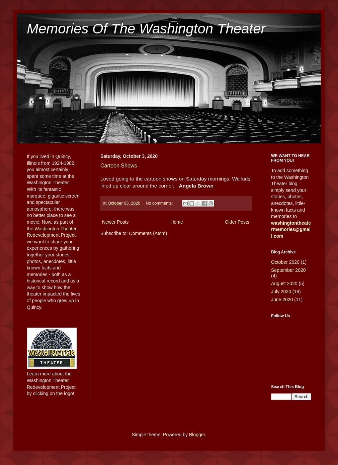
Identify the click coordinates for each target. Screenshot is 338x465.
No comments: (160, 203)
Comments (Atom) (148, 233)
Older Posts (237, 222)
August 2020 (284, 283)
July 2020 (281, 291)
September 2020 (288, 270)
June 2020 (282, 299)
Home (176, 222)
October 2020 (285, 262)
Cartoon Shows (118, 165)
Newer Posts (115, 222)
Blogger (197, 434)
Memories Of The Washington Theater (146, 28)
